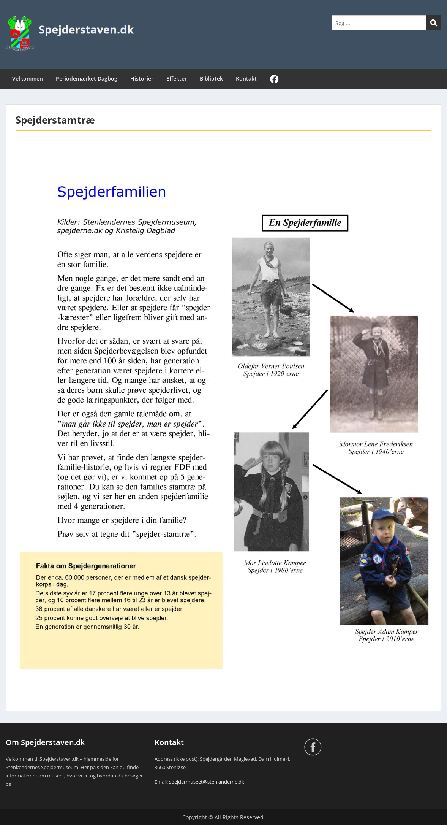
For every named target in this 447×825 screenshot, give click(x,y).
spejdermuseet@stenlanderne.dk (206, 781)
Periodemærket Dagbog (86, 78)
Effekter (176, 78)
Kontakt (246, 78)
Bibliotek (211, 78)
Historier (141, 78)
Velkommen (27, 78)
